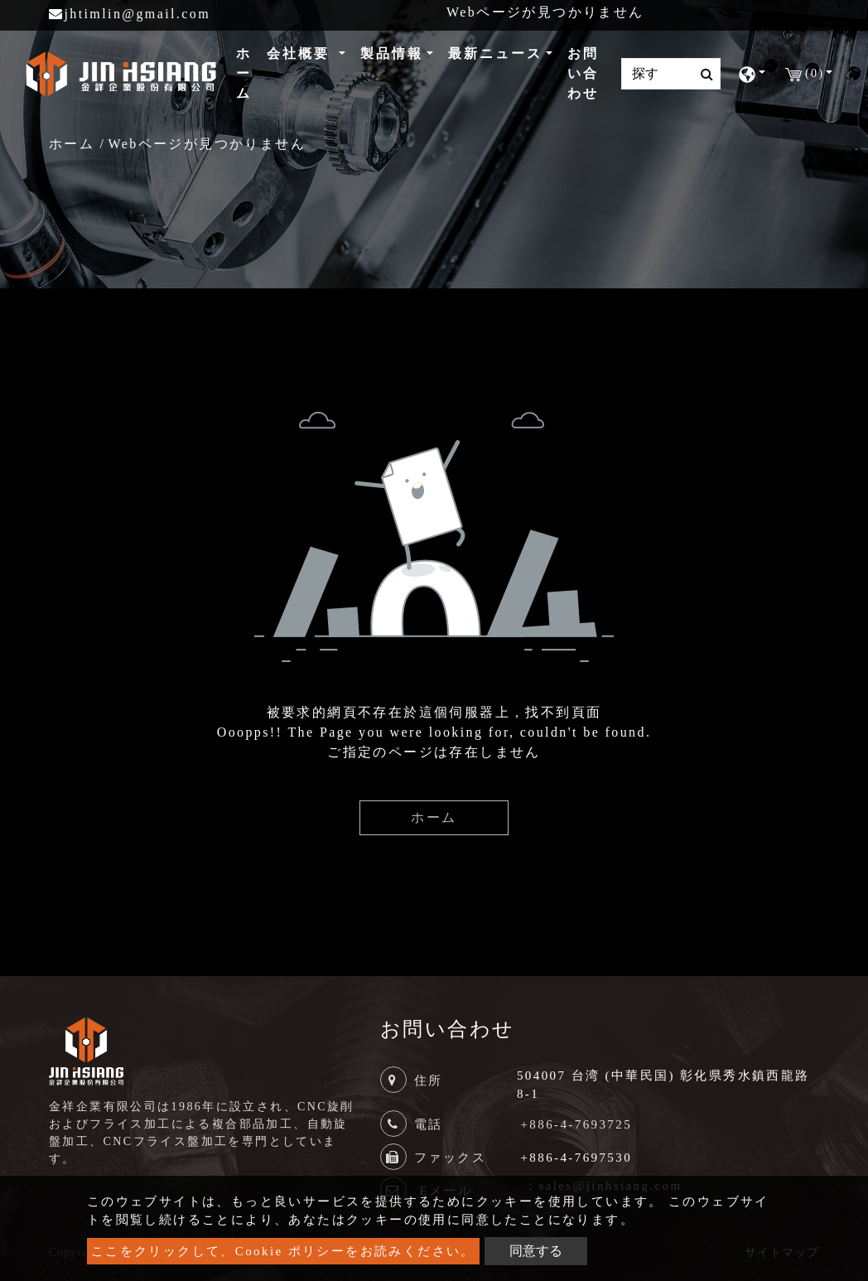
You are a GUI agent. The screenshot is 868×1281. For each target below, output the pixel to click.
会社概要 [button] (301, 53)
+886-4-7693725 (577, 1124)
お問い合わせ (583, 73)
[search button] (702, 74)
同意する (535, 1251)
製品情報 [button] (391, 53)
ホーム (247, 73)
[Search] (671, 73)
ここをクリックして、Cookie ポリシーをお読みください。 (283, 1251)
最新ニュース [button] (495, 53)
